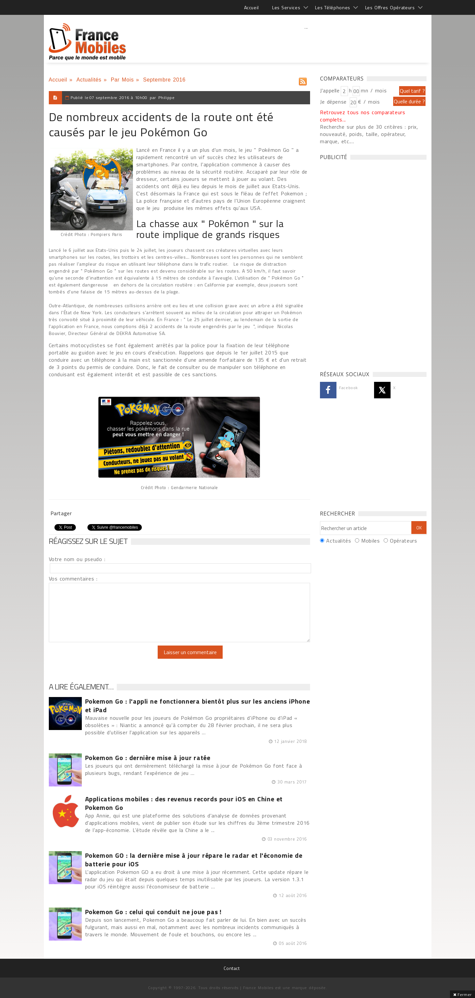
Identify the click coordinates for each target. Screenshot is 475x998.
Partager (61, 513)
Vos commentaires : (73, 578)
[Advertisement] (306, 41)
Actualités (89, 80)
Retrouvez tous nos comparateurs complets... (362, 115)
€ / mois (369, 101)
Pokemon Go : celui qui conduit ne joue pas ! (153, 912)
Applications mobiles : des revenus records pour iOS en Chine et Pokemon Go (184, 803)
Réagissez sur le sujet (88, 541)
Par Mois (122, 80)
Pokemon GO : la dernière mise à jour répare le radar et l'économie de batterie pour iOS (193, 859)
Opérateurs (403, 541)
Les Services (286, 7)
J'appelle (330, 90)
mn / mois (374, 90)
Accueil (251, 7)
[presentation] (104, 658)
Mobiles (370, 541)
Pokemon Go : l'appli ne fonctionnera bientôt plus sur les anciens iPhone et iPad (197, 705)
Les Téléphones (332, 7)
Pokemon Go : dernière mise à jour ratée (147, 757)
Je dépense (334, 101)
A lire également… (81, 686)
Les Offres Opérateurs (390, 7)
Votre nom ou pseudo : (77, 559)
